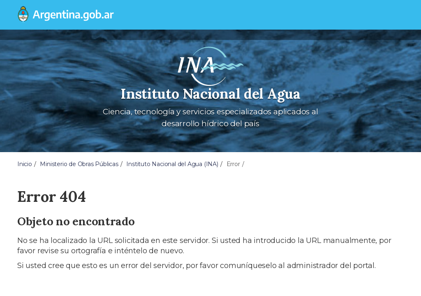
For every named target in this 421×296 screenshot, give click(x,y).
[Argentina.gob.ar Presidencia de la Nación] (65, 15)
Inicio (24, 164)
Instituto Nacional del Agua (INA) (172, 164)
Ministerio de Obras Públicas (79, 164)
